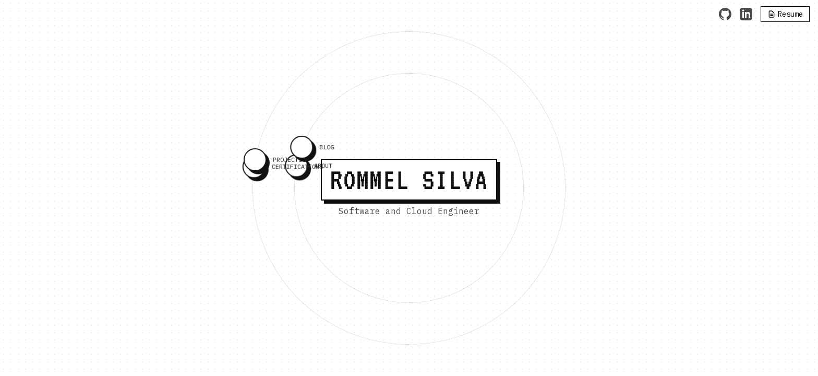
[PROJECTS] (254, 162)
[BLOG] (300, 150)
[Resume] (785, 14)
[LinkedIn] (746, 14)
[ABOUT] (295, 168)
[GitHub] (725, 14)
